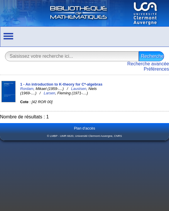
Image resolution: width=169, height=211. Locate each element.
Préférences (156, 69)
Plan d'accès (84, 128)
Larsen (49, 93)
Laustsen (78, 88)
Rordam (27, 88)
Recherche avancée (148, 63)
